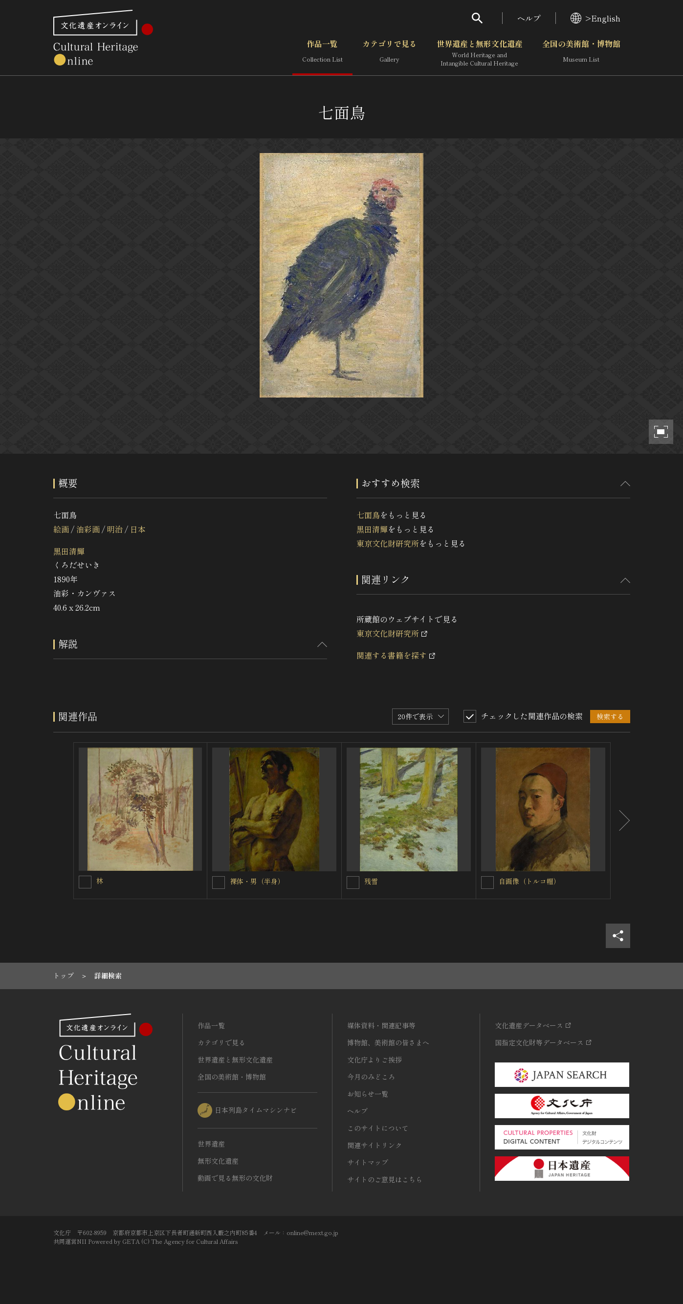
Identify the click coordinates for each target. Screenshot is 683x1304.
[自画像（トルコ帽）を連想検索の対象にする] (487, 882)
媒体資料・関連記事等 (381, 1025)
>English (595, 18)
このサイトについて (378, 1128)
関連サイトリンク (374, 1145)
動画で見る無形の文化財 (235, 1178)
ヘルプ (529, 18)
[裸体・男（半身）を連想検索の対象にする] (218, 882)
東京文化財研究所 (387, 543)
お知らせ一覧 (367, 1094)
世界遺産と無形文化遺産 (480, 53)
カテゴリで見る (389, 53)
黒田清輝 (69, 551)
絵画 (61, 529)
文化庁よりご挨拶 (374, 1059)
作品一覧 (322, 53)
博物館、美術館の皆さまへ (388, 1042)
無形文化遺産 (218, 1161)
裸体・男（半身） (257, 881)
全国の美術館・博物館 (581, 53)
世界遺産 (211, 1144)
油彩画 (88, 529)
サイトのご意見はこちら (384, 1179)
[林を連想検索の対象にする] (85, 882)
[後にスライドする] (620, 821)
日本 (138, 529)
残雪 (371, 881)
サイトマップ (367, 1162)
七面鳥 (368, 515)
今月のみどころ (371, 1077)
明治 (115, 529)
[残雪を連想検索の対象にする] (353, 882)
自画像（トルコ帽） (529, 881)
